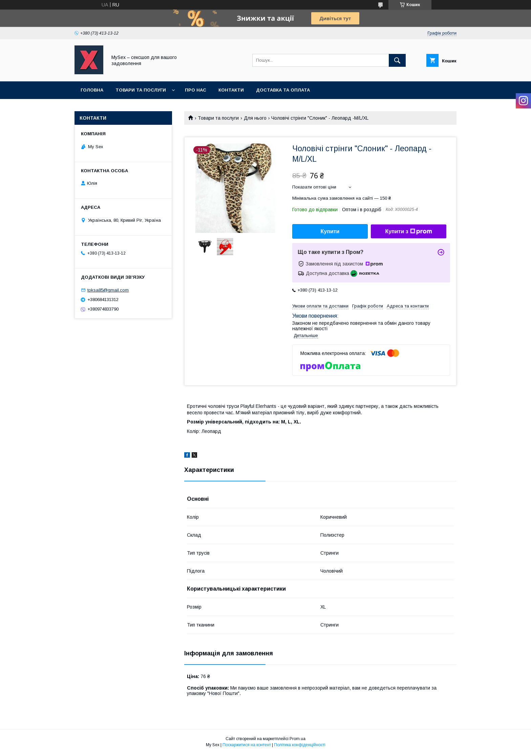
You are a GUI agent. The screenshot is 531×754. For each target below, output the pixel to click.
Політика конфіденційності (299, 744)
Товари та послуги (140, 90)
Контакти (231, 90)
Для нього (255, 118)
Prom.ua (297, 738)
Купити (330, 231)
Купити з (408, 232)
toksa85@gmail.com (108, 290)
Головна (92, 90)
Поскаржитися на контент (246, 744)
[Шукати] (397, 60)
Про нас (195, 90)
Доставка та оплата (283, 90)
